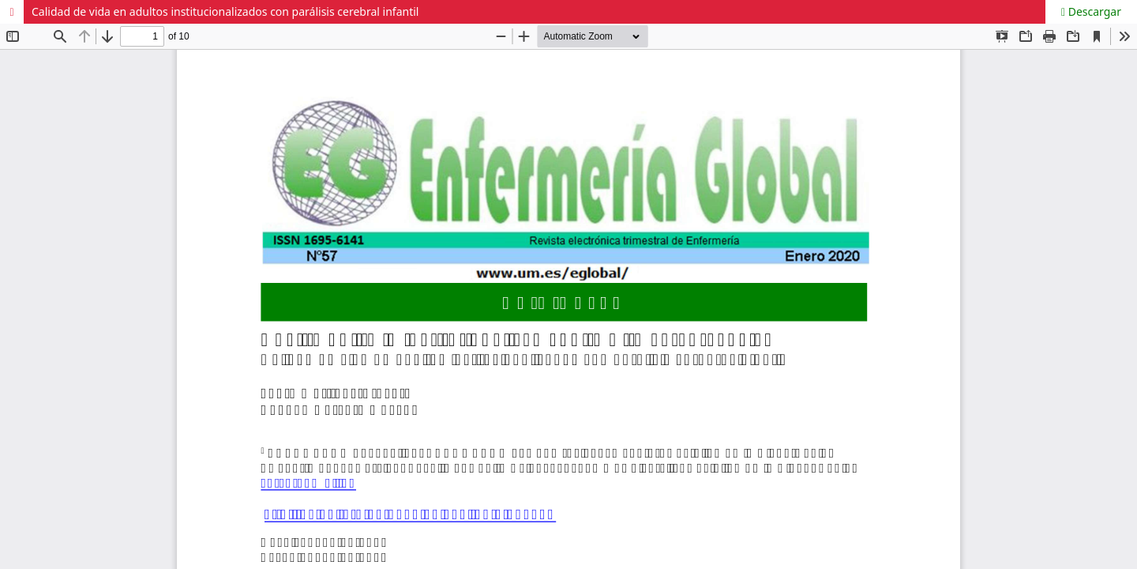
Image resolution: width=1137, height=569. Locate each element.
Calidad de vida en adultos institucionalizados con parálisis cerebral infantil (225, 11)
